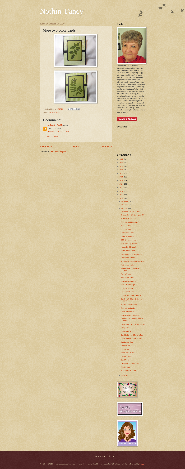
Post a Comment (52, 136)
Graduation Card (127, 342)
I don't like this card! (128, 247)
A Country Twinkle (55, 125)
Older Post (106, 146)
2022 (121, 159)
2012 (121, 191)
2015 (121, 180)
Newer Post (46, 146)
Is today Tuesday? (128, 288)
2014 (121, 184)
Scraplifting (125, 349)
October (124, 208)
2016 (121, 177)
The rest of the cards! (129, 304)
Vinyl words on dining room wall (132, 261)
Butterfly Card (126, 229)
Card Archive (126, 360)
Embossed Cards (127, 292)
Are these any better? (129, 243)
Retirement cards (127, 233)
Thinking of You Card (128, 218)
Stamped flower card (128, 371)
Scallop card (125, 367)
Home (76, 146)
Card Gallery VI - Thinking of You (133, 324)
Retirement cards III (128, 265)
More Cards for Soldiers (129, 315)
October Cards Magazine (130, 363)
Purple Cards (126, 274)
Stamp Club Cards (128, 308)
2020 (121, 163)
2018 (121, 170)
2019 (121, 166)
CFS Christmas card (128, 240)
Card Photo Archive (128, 353)
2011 (121, 195)
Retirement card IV (128, 258)
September (125, 375)
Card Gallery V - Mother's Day (132, 335)
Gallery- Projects (127, 331)
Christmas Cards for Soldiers (131, 254)
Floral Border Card (128, 251)
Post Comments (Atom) (58, 152)
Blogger (142, 464)
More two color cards (128, 281)
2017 (121, 173)
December (125, 201)
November (125, 205)
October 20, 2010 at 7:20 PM (58, 131)
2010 (121, 198)
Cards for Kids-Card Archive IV (132, 338)
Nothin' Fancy (61, 11)
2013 (121, 188)
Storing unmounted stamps (131, 295)
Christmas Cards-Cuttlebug (131, 211)
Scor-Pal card (126, 226)
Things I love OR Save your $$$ (133, 215)
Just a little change (128, 285)
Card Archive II (126, 356)
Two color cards (54, 113)
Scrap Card (125, 328)
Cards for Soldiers (127, 312)
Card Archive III (126, 346)
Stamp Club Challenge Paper (131, 222)
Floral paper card (127, 236)
